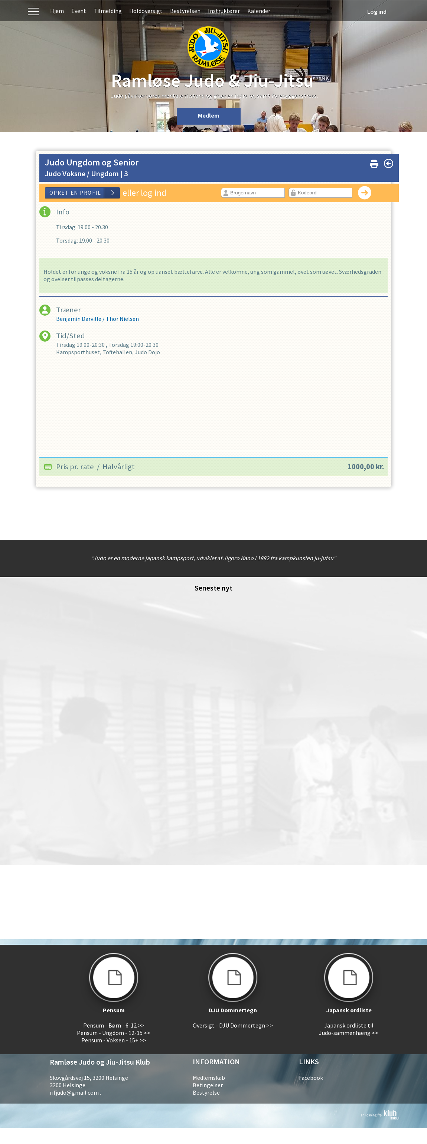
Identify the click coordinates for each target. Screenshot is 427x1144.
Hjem (57, 10)
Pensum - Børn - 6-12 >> (113, 1025)
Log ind (377, 11)
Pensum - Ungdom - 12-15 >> (113, 1032)
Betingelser (208, 1085)
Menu (33, 10)
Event (78, 10)
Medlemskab (209, 1077)
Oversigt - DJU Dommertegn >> (233, 1025)
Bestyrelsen (185, 10)
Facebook (311, 1077)
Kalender (258, 10)
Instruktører (224, 10)
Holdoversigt (146, 10)
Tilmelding (108, 10)
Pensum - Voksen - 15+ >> (113, 1040)
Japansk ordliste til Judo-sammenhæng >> (348, 1029)
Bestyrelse (206, 1092)
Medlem (208, 115)
